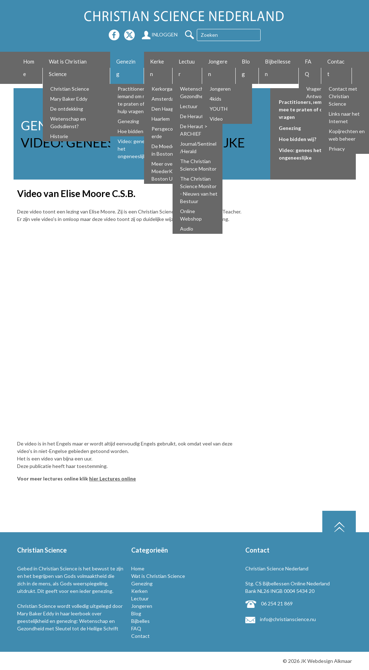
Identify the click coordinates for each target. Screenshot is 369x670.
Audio (186, 229)
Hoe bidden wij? (135, 131)
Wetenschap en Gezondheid (198, 92)
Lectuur (187, 67)
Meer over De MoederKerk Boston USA (167, 171)
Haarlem (161, 119)
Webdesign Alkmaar (329, 661)
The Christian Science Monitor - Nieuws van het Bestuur (198, 190)
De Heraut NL (195, 116)
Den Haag (162, 109)
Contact (335, 67)
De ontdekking (66, 109)
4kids (215, 99)
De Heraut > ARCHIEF (193, 130)
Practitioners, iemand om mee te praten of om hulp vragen (135, 100)
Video (216, 119)
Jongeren (217, 67)
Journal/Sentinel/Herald (198, 147)
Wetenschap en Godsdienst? (68, 122)
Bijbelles (140, 621)
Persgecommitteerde (170, 132)
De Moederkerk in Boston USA (169, 150)
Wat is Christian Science (68, 67)
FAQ (308, 67)
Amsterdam (165, 99)
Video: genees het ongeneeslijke (134, 148)
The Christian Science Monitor (198, 165)
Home (28, 67)
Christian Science (69, 89)
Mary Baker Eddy (68, 99)
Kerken (157, 67)
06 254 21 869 (269, 603)
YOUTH (218, 109)
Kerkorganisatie (169, 89)
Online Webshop (191, 215)
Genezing (125, 67)
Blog (246, 67)
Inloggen (160, 34)
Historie (59, 136)
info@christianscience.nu (280, 619)
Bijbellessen (278, 67)
